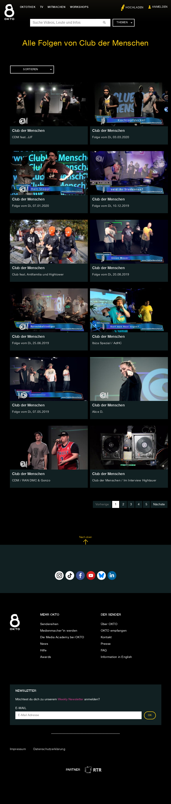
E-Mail (21, 708)
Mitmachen (58, 7)
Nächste (159, 504)
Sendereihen (49, 624)
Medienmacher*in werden (58, 630)
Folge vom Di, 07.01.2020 (30, 205)
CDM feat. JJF (22, 137)
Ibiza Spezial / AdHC (107, 343)
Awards (45, 657)
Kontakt (106, 637)
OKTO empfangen (114, 630)
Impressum (18, 749)
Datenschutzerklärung (49, 749)
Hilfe (43, 650)
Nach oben (85, 540)
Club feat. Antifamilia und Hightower (38, 274)
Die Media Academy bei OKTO (62, 637)
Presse (106, 643)
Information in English (116, 657)
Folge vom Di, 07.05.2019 (30, 411)
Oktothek (28, 7)
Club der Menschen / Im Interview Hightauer (124, 480)
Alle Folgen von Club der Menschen (85, 43)
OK (150, 715)
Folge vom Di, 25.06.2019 (30, 343)
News (44, 643)
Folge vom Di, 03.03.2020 (110, 137)
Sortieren (37, 69)
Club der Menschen (28, 131)
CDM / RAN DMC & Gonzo (31, 480)
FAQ (104, 650)
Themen (124, 22)
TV (42, 7)
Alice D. (97, 411)
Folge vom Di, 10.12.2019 (110, 205)
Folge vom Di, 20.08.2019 (110, 274)
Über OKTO (109, 624)
